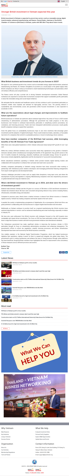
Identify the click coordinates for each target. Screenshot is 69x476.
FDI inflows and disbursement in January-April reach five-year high (31, 271)
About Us (3, 447)
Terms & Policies (5, 454)
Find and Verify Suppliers (42, 434)
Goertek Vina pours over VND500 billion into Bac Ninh (28, 287)
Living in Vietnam (6, 436)
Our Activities (5, 450)
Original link (6, 252)
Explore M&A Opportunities (43, 436)
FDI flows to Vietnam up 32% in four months (25, 262)
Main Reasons (5, 432)
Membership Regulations (8, 452)
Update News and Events (42, 439)
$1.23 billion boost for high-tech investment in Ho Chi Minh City (30, 296)
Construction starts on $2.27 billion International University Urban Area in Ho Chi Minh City (38, 279)
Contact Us (16, 1)
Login (5, 1)
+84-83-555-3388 (44, 452)
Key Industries (5, 434)
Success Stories (5, 439)
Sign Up (10, 1)
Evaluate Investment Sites (43, 432)
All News (5, 328)
